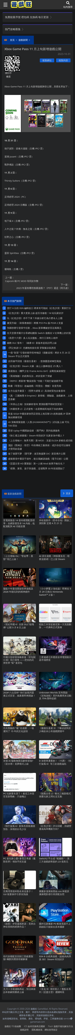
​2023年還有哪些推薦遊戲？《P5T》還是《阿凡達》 (37, 286)
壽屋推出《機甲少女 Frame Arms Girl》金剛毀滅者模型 (36, 371)
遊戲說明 (24, 1029)
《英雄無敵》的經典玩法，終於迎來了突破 (30, 375)
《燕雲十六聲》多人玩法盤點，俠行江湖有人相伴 (32, 337)
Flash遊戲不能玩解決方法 (60, 1026)
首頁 (12, 39)
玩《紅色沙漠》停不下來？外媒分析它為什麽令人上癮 (34, 318)
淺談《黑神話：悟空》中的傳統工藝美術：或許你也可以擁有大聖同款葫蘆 (39, 447)
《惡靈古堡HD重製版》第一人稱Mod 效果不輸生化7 (36, 463)
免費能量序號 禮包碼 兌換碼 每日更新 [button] (28, 17)
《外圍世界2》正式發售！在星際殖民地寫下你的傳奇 (35, 408)
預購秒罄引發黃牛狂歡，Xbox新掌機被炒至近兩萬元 (34, 327)
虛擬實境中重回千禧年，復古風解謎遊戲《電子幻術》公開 (38, 458)
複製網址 (47, 60)
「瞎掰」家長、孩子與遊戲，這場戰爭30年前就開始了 (36, 468)
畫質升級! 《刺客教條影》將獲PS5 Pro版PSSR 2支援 (35, 322)
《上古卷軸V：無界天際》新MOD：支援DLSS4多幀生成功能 (40, 440)
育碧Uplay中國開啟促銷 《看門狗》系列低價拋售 (34, 430)
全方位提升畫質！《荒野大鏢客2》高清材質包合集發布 (36, 390)
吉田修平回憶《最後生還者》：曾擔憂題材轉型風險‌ (34, 361)
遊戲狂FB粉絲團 (12, 1026)
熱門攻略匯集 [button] (14, 29)
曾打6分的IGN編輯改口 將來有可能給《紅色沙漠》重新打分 (39, 308)
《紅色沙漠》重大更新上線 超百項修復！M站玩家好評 (35, 313)
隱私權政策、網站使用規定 (44, 1029)
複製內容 (63, 60)
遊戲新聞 (23, 39)
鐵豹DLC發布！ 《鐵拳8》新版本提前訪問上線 (32, 342)
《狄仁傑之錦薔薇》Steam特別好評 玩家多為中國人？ (36, 435)
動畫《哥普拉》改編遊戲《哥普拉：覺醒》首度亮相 (34, 385)
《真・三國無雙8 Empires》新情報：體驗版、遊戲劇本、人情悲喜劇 (40, 397)
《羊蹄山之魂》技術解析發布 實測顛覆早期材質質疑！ (36, 404)
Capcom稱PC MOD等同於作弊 (37, 279)
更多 (67, 493)
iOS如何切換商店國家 (34, 1026)
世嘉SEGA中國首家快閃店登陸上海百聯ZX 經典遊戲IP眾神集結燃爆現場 (39, 415)
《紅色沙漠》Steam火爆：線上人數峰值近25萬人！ (35, 366)
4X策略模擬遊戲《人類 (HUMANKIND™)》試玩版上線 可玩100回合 (38, 423)
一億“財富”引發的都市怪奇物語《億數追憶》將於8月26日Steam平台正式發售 (39, 354)
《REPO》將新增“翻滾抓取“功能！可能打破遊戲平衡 (35, 380)
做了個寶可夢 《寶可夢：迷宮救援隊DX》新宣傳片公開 (36, 453)
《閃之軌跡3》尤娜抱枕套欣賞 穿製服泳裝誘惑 (31, 347)
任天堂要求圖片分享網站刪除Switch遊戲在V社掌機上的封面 (39, 332)
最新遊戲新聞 (14, 493)
